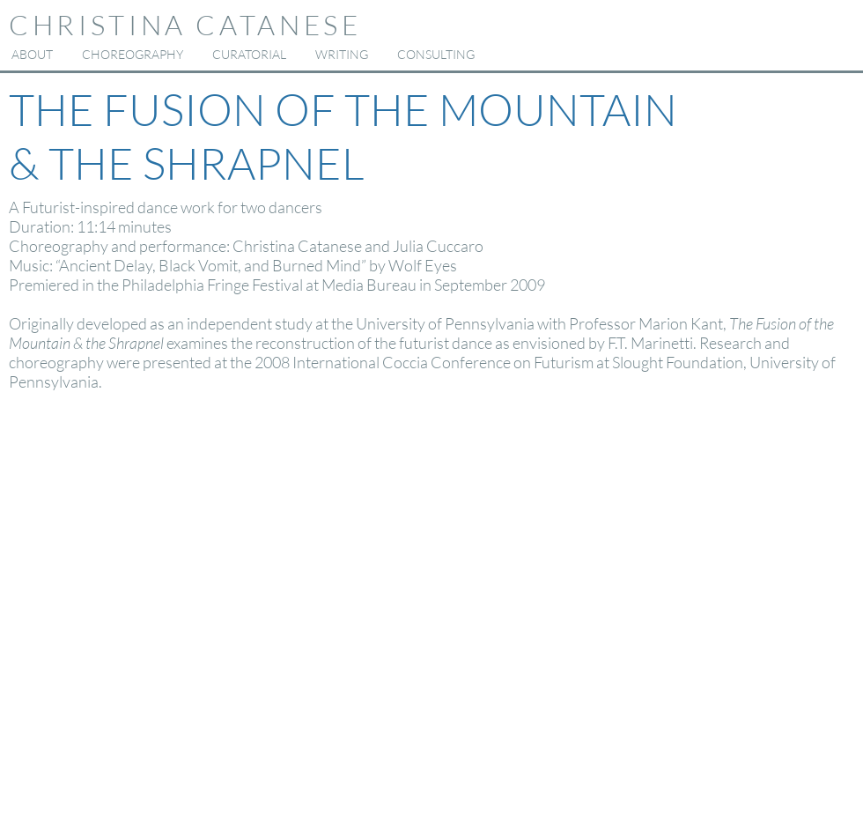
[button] (132, 54)
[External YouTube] (436, 608)
